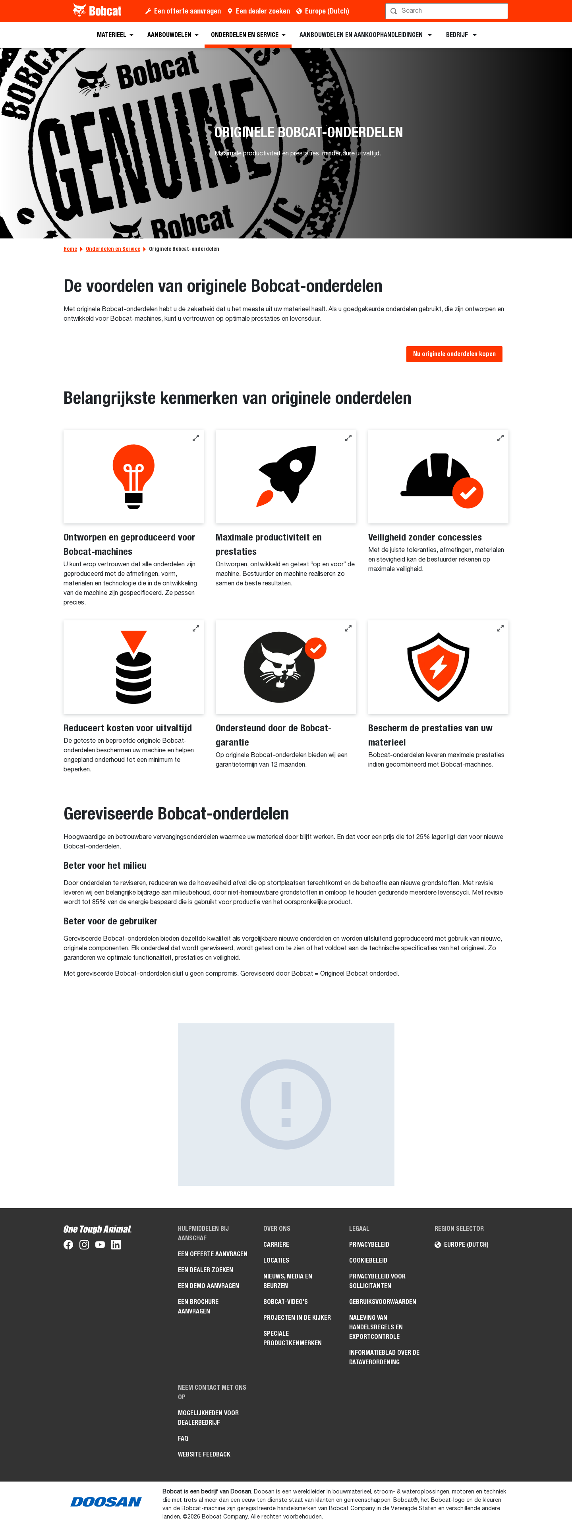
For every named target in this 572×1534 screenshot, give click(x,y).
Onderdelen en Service (113, 249)
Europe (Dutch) (327, 11)
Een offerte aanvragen (187, 11)
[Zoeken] (447, 11)
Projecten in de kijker (297, 1317)
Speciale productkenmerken (292, 1338)
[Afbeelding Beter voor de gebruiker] (286, 1104)
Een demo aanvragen (208, 1286)
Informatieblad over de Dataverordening (384, 1357)
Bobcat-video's (285, 1301)
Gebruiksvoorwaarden (382, 1301)
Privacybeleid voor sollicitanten (377, 1281)
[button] (196, 438)
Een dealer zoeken (263, 11)
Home (70, 249)
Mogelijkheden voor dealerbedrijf (208, 1417)
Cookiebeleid (368, 1260)
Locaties (276, 1260)
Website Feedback (204, 1454)
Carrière (276, 1244)
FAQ (183, 1438)
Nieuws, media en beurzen (287, 1281)
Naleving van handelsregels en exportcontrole (376, 1327)
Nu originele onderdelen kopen (454, 354)
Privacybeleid (369, 1244)
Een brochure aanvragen (198, 1306)
